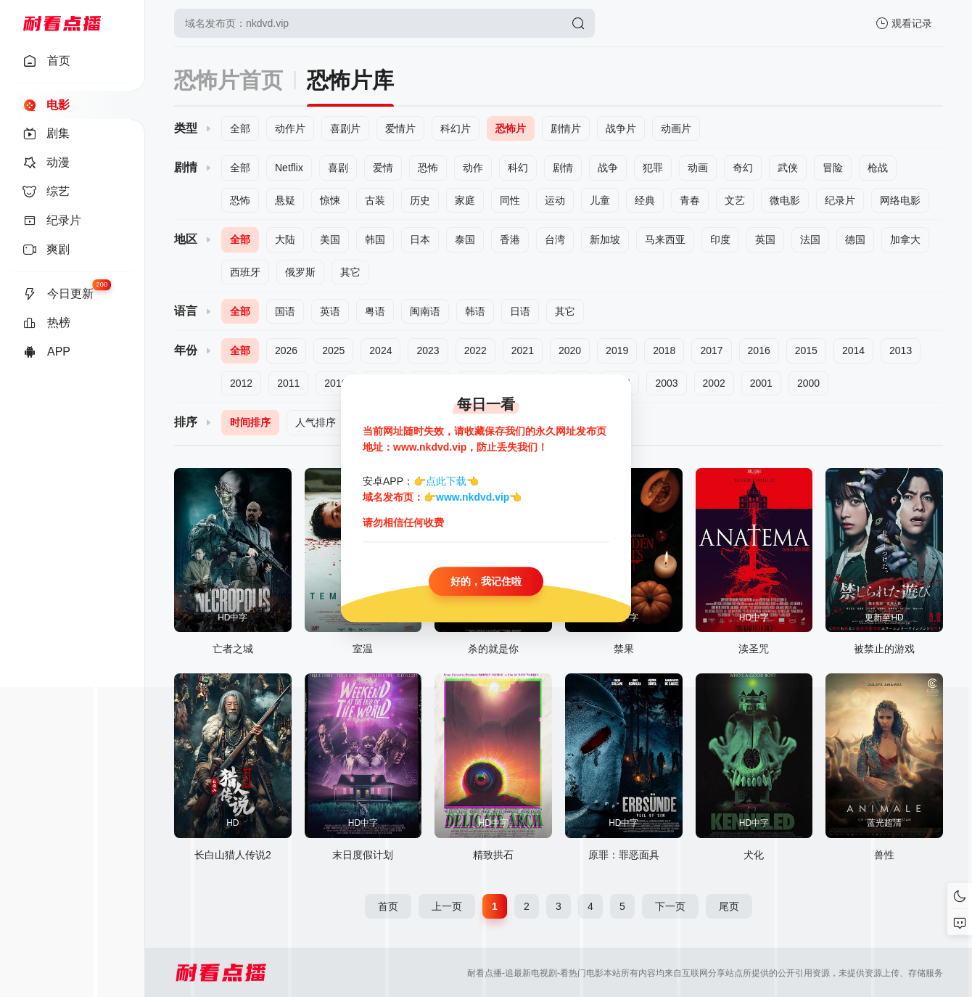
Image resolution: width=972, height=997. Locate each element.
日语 (520, 311)
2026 (286, 350)
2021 (522, 350)
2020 (570, 350)
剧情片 (566, 128)
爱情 (383, 167)
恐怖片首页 (228, 80)
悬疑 (285, 200)
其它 (350, 272)
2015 (806, 350)
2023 (427, 350)
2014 (853, 350)
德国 (855, 239)
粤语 (375, 311)
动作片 (290, 128)
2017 (711, 350)
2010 (335, 383)
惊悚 (330, 200)
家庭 (465, 200)
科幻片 (455, 128)
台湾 (555, 239)
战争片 (621, 128)
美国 (330, 239)
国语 (285, 311)
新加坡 (605, 239)
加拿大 (905, 239)
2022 (475, 350)
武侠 (788, 167)
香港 (510, 239)
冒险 (833, 167)
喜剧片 (345, 128)
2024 (380, 350)
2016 (759, 350)
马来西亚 (665, 239)
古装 (375, 200)
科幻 (518, 167)
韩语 (475, 311)
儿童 (600, 200)
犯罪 (653, 167)
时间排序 (250, 422)
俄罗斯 (300, 272)
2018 (664, 350)
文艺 (735, 200)
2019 (617, 350)
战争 (608, 167)
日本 (420, 239)
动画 (698, 167)
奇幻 (743, 167)
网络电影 (900, 200)
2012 (241, 383)
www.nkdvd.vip (472, 498)
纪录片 (840, 200)
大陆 (285, 239)
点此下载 (446, 481)
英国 (765, 239)
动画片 (676, 128)
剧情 (563, 167)
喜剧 (338, 167)
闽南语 (425, 311)
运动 (555, 200)
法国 (810, 239)
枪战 (878, 167)
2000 (808, 383)
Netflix (289, 167)
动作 (473, 167)
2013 (900, 350)
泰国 (465, 239)
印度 (720, 239)
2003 (666, 383)
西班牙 (245, 272)
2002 (714, 383)
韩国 (375, 239)
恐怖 (428, 167)
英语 (330, 311)
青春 (690, 200)
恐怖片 (510, 128)
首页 (388, 906)
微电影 (785, 200)
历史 (420, 200)
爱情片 (400, 128)
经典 (645, 200)
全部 (240, 128)
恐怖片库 (350, 80)
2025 (333, 350)
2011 (288, 383)
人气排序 (315, 422)
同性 (510, 200)
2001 (761, 383)
